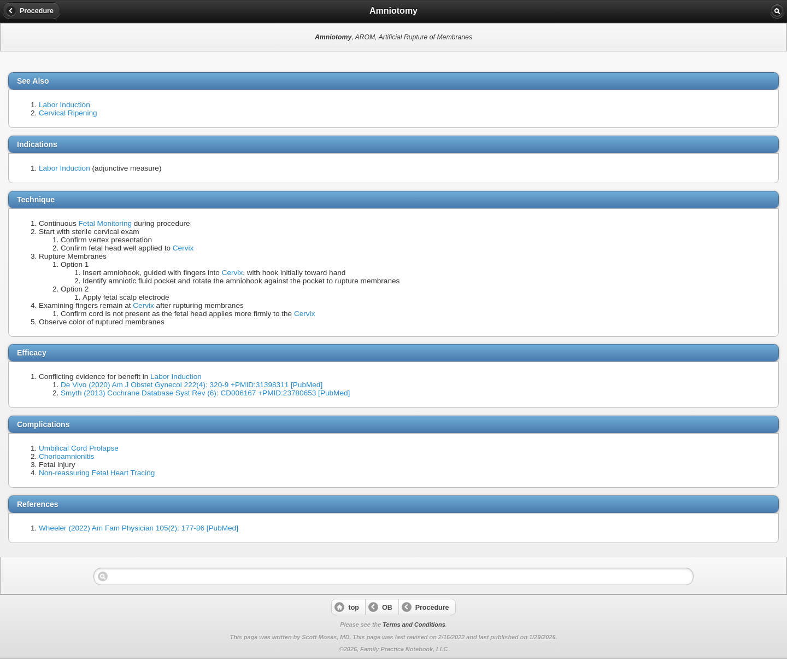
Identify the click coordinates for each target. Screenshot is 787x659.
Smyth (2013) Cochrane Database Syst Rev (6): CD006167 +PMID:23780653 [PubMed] (205, 393)
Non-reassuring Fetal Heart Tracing (97, 473)
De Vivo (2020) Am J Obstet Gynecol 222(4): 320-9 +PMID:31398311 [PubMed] (191, 385)
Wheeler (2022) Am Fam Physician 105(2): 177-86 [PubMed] (138, 528)
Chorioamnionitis (66, 456)
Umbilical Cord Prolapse (79, 448)
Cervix (183, 248)
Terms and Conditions (414, 624)
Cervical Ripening (68, 113)
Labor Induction (64, 105)
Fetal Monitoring (105, 223)
